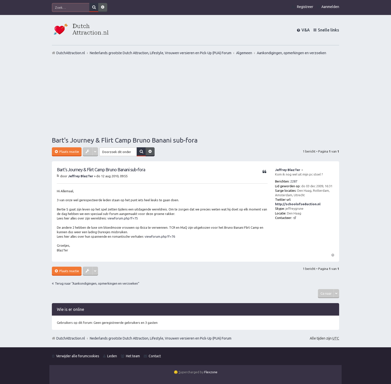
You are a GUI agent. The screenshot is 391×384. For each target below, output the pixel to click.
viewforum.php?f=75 (122, 218)
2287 (293, 181)
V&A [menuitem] (305, 30)
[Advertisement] (195, 96)
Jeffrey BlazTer (287, 170)
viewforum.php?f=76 (160, 236)
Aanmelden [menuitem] (330, 7)
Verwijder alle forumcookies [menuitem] (77, 356)
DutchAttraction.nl (70, 338)
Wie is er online (70, 309)
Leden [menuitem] (112, 356)
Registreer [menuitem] (305, 7)
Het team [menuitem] (133, 356)
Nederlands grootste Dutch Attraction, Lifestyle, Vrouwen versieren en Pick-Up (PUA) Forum (160, 338)
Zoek (93, 7)
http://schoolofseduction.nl (297, 204)
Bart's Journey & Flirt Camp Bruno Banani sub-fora (124, 140)
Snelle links (328, 30)
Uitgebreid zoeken (102, 7)
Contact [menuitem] (155, 356)
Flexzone (210, 372)
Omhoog (332, 255)
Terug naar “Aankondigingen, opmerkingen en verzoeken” (97, 283)
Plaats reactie (69, 151)
